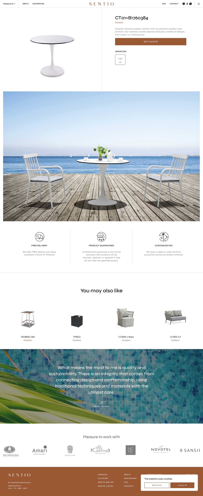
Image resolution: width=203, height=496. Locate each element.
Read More (157, 485)
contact (129, 474)
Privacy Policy (36, 492)
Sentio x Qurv (105, 474)
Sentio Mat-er (106, 470)
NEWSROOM (38, 4)
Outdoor (103, 466)
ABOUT (26, 4)
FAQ (164, 4)
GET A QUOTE (151, 41)
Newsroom (130, 466)
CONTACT (174, 4)
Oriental (103, 462)
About (127, 462)
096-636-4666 (188, 466)
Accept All (182, 485)
